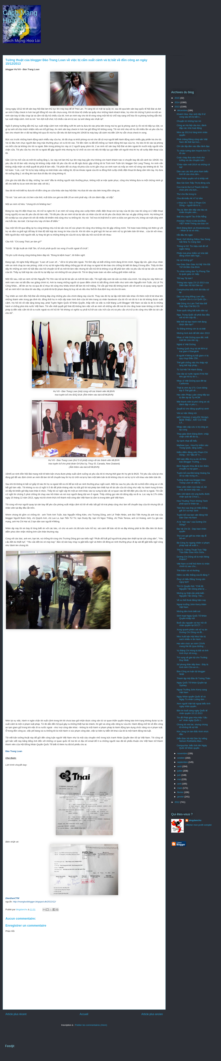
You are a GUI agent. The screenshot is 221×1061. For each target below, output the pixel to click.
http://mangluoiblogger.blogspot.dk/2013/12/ (34, 901)
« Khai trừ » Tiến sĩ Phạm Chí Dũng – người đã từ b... (191, 204)
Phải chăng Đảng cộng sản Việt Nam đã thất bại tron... (192, 140)
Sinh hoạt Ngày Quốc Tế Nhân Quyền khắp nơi (192, 617)
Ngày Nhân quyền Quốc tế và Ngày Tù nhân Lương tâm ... (192, 698)
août (179, 766)
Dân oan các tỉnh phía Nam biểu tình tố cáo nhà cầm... (192, 172)
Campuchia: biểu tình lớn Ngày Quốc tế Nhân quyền (192, 746)
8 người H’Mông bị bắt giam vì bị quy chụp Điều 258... (192, 357)
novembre (182, 753)
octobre (181, 758)
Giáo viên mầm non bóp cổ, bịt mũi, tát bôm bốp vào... (192, 488)
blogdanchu (195, 820)
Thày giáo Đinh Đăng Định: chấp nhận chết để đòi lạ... (193, 435)
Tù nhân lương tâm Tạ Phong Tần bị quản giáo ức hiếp (193, 272)
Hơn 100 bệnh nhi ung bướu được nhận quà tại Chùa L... (193, 495)
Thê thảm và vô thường (188, 570)
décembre (182, 110)
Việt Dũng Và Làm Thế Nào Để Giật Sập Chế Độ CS (192, 304)
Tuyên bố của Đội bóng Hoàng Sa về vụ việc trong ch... (193, 474)
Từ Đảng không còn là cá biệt (191, 328)
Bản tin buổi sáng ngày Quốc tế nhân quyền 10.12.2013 (192, 712)
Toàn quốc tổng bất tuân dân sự (192, 310)
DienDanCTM (12, 898)
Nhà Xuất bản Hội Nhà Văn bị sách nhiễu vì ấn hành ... (191, 638)
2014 (177, 102)
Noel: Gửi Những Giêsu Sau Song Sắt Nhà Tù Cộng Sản (193, 240)
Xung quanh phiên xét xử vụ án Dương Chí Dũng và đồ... (192, 631)
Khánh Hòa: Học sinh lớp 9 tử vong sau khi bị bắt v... (191, 115)
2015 (177, 98)
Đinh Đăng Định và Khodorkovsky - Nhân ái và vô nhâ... (193, 229)
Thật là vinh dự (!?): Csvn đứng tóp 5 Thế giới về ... (192, 389)
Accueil (84, 1014)
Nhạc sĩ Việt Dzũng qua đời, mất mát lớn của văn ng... (192, 338)
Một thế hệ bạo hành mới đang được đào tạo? (191, 323)
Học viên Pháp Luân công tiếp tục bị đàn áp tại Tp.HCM (193, 396)
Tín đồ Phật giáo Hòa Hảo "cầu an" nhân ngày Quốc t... (192, 719)
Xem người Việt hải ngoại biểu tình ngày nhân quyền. (193, 705)
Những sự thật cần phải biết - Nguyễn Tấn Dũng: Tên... (191, 594)
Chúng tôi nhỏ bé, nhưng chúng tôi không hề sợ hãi (192, 725)
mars (180, 788)
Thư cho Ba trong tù (186, 194)
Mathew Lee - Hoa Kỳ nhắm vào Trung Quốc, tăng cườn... (192, 446)
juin (179, 775)
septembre (182, 762)
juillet (180, 771)
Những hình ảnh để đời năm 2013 (193, 333)
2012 (177, 802)
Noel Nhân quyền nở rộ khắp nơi (192, 178)
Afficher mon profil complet (198, 825)
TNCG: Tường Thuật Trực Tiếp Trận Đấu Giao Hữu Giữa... (192, 551)
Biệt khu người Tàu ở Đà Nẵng (191, 216)
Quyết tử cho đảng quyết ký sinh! (193, 408)
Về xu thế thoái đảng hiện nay (191, 600)
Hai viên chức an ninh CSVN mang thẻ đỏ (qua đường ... (191, 644)
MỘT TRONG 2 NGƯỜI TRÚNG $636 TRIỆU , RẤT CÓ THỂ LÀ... (192, 420)
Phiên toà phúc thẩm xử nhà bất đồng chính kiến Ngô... (192, 254)
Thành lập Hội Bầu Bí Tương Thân (193, 678)
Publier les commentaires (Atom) (91, 1025)
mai (179, 779)
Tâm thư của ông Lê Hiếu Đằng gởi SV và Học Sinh (192, 509)
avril (179, 783)
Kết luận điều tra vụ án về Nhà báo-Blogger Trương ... (191, 460)
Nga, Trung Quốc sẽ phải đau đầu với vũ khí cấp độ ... (193, 316)
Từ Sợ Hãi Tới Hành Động (189, 369)
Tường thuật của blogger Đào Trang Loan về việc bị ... (191, 481)
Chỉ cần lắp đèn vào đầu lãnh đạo (193, 146)
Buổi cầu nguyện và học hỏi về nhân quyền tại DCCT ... (191, 624)
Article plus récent (16, 1014)
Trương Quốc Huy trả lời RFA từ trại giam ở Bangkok (192, 350)
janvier (180, 796)
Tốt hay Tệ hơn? (185, 278)
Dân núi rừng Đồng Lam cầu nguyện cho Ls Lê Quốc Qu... (192, 298)
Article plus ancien (152, 1014)
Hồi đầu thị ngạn (185, 235)
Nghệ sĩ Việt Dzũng (186, 344)
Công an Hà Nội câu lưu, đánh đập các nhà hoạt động (191, 126)
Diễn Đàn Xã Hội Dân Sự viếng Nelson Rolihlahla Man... (192, 739)
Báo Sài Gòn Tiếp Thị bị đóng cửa (193, 183)
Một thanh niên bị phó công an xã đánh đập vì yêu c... (193, 403)
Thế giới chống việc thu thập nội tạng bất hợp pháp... (192, 364)
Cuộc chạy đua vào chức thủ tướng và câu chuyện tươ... (191, 158)
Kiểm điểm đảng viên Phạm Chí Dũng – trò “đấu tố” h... (192, 453)
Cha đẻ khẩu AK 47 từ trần (190, 198)
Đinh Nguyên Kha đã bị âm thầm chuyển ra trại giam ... (193, 467)
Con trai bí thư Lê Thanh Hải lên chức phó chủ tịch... (192, 188)
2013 (177, 106)
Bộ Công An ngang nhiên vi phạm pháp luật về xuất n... (193, 544)
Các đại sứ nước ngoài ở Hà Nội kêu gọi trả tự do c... (192, 375)
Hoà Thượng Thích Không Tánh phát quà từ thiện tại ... (192, 502)
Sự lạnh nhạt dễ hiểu (187, 441)
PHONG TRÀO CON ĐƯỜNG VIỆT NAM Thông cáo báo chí (192, 222)
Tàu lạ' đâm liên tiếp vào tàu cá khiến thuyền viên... (192, 211)
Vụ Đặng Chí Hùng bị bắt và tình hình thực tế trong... (192, 651)
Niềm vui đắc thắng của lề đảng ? (193, 575)
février (180, 792)
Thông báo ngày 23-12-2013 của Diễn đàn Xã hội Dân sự (193, 284)
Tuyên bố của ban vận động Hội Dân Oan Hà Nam (192, 516)
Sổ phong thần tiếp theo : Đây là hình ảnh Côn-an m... (192, 665)
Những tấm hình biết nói (188, 611)
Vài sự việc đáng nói (187, 413)
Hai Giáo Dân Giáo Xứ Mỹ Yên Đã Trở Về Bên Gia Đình (193, 265)
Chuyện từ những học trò (189, 121)
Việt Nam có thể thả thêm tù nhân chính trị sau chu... (193, 565)
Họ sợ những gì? (185, 260)
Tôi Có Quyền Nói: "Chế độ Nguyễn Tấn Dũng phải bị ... (192, 587)
